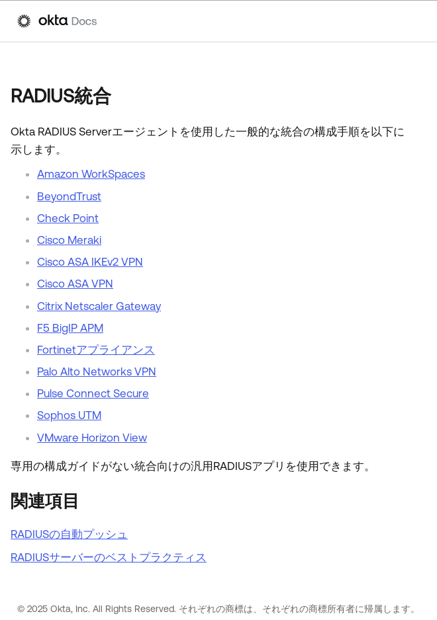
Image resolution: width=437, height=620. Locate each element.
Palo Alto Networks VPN (96, 371)
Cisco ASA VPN (75, 283)
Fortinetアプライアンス (96, 349)
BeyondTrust (69, 196)
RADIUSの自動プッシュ (69, 534)
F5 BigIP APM (70, 327)
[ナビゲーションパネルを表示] (413, 21)
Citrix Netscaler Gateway (99, 306)
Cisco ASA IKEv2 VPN (90, 261)
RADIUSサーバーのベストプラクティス (109, 557)
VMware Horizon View (92, 437)
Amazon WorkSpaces (91, 173)
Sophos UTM (69, 415)
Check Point (68, 218)
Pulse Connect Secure (93, 393)
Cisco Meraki (69, 240)
